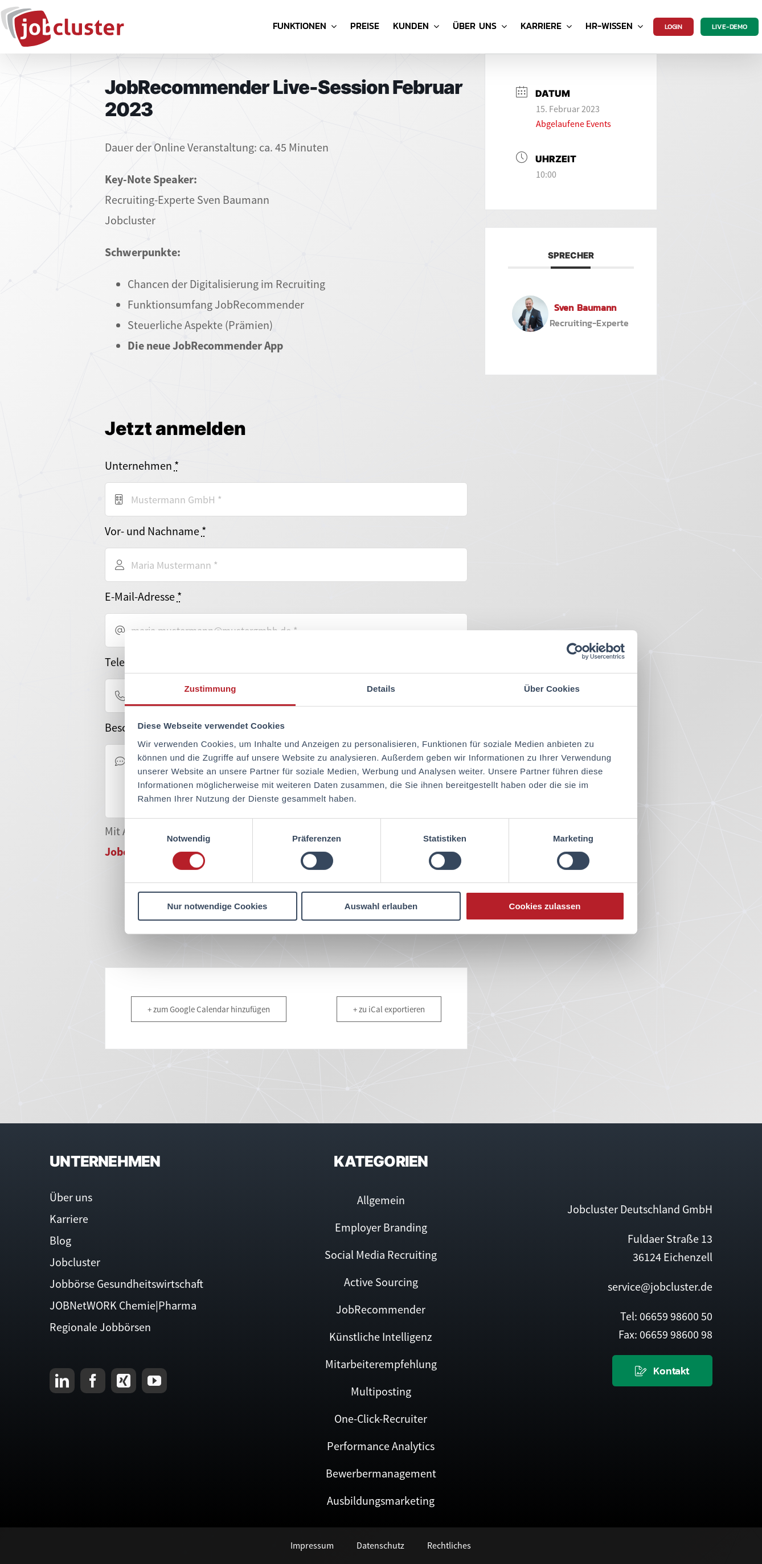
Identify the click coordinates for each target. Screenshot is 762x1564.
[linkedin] (62, 1380)
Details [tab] (381, 688)
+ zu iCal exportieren (389, 1009)
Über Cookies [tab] (552, 688)
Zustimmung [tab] (210, 688)
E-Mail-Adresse (143, 596)
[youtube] (154, 1380)
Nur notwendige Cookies (217, 906)
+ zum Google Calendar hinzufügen (209, 1009)
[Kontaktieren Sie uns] (662, 1370)
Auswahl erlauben (381, 906)
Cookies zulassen (545, 906)
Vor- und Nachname (155, 531)
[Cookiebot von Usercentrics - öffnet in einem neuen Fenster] (575, 651)
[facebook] (92, 1380)
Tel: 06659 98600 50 (666, 1316)
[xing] (123, 1380)
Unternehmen (142, 465)
